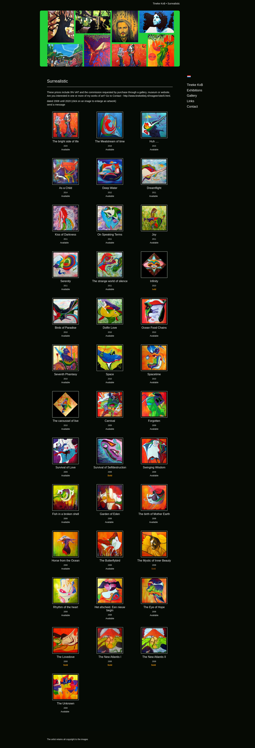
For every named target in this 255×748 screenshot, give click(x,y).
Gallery (192, 95)
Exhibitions (194, 90)
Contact (192, 106)
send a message (56, 104)
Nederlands (189, 76)
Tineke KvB (159, 3)
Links (190, 101)
